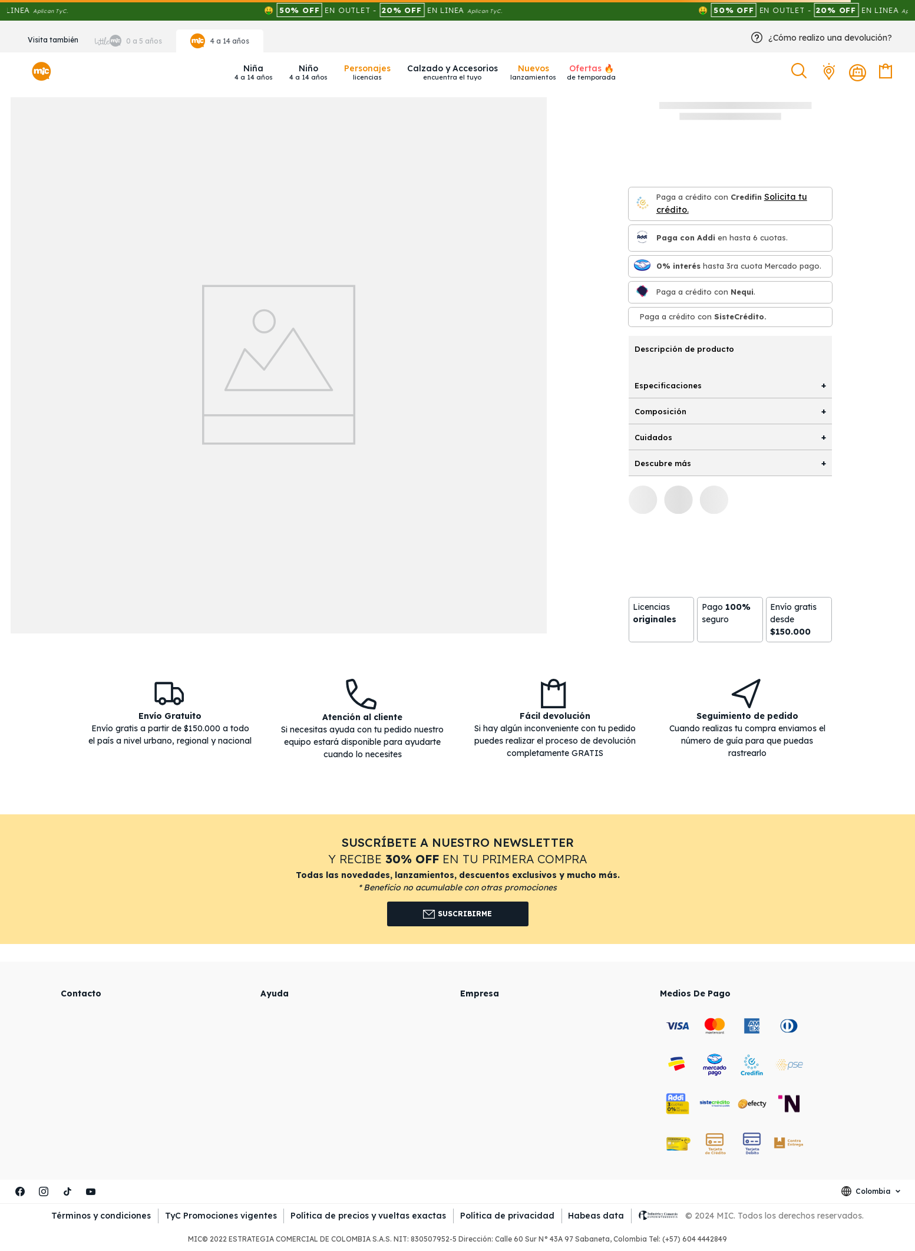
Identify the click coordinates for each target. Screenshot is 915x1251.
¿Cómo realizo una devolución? (830, 37)
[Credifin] (642, 203)
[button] (800, 71)
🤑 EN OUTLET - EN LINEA (407, 10)
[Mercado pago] (642, 266)
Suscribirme (457, 914)
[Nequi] (642, 292)
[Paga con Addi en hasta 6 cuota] (642, 238)
